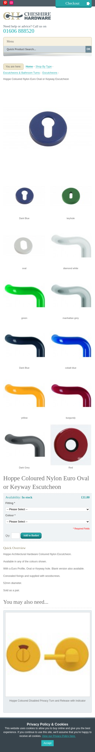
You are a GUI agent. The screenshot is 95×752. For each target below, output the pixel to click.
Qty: (7, 535)
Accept (47, 743)
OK (88, 49)
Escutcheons (49, 72)
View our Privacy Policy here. (59, 736)
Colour (10, 515)
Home (29, 66)
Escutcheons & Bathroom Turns (21, 72)
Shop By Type (43, 66)
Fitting (10, 503)
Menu (10, 41)
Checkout (72, 3)
